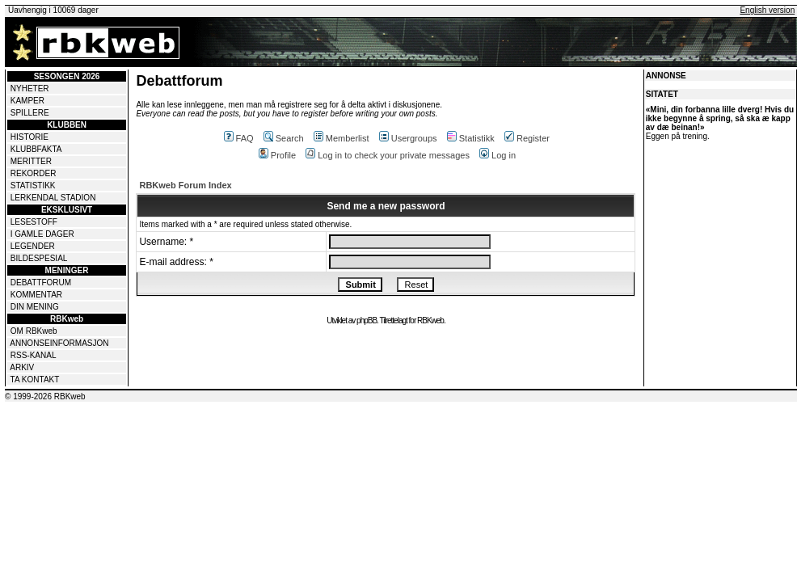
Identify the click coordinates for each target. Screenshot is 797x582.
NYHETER (30, 88)
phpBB (366, 320)
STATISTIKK (33, 185)
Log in (497, 155)
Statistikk (471, 138)
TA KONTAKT (35, 379)
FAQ (239, 138)
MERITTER (31, 161)
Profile (277, 155)
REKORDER (34, 173)
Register (527, 138)
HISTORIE (29, 137)
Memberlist (341, 138)
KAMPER (27, 100)
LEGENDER (33, 246)
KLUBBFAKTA (36, 149)
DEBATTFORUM (41, 282)
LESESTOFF (34, 221)
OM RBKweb (34, 331)
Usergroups (408, 138)
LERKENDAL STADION (53, 197)
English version (767, 10)
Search (284, 138)
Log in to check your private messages (388, 155)
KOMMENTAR (36, 294)
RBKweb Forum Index (185, 185)
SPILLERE (30, 112)
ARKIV (22, 367)
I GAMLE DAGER (42, 234)
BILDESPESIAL (39, 258)
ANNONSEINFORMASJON (59, 343)
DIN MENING (35, 306)
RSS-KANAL (34, 355)
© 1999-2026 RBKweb (45, 396)
